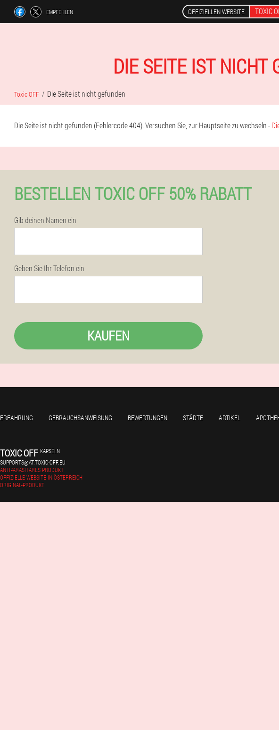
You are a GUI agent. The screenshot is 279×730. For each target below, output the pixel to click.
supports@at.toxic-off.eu (33, 462)
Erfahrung (16, 417)
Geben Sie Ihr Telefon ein (49, 268)
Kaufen (108, 335)
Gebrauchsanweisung (80, 417)
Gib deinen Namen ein (45, 220)
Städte (193, 417)
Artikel (229, 417)
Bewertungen (147, 417)
